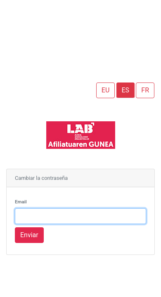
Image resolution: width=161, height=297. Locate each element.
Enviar (29, 235)
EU (105, 90)
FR (145, 90)
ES (126, 90)
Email (21, 202)
